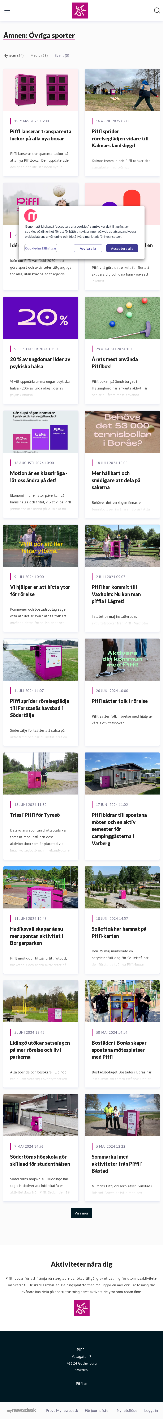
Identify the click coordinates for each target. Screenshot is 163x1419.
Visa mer (81, 1213)
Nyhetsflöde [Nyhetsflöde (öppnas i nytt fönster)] (127, 1410)
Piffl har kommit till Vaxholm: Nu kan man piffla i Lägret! (116, 594)
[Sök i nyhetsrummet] (157, 10)
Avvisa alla (88, 248)
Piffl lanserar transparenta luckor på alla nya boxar (40, 134)
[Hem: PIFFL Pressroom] (80, 10)
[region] (82, 232)
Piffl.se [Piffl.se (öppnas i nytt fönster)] (81, 1383)
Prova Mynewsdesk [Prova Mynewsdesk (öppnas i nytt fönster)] (62, 1410)
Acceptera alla (122, 248)
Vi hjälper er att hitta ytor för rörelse (40, 590)
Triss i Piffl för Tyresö (35, 815)
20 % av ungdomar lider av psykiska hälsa (40, 362)
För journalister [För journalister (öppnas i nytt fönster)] (97, 1410)
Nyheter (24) (13, 55)
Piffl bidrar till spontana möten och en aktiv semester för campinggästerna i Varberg (119, 829)
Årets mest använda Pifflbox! (115, 362)
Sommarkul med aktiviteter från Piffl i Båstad (117, 1164)
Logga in (151, 1410)
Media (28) (39, 55)
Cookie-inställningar (41, 248)
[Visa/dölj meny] (7, 10)
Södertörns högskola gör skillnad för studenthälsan (40, 1160)
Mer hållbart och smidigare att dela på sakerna (116, 480)
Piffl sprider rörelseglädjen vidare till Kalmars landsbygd (120, 138)
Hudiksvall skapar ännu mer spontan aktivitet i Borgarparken (36, 936)
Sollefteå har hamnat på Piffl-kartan (119, 932)
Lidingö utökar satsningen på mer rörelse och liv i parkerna (40, 1050)
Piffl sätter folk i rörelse (120, 701)
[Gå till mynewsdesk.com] (21, 1410)
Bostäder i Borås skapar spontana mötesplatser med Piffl (119, 1050)
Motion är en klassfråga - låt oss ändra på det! (39, 476)
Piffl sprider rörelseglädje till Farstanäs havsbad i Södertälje (39, 708)
